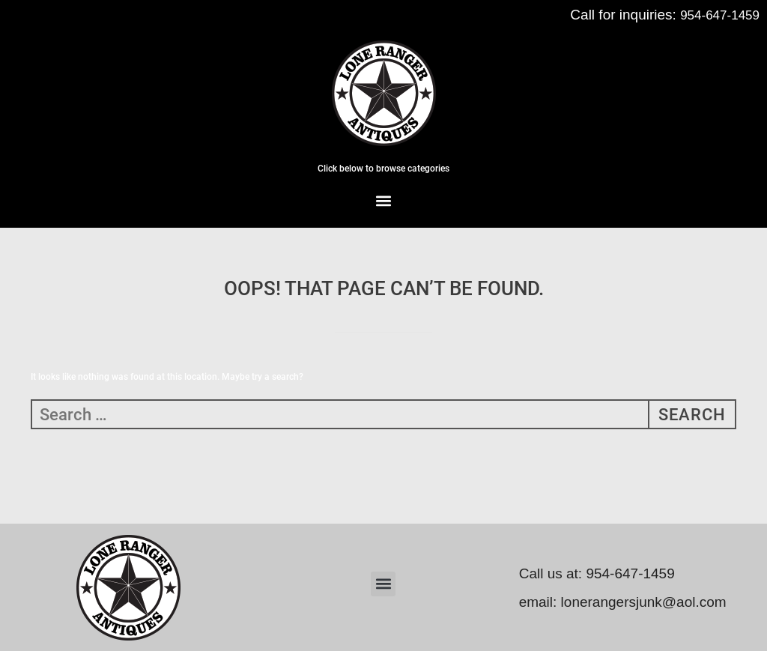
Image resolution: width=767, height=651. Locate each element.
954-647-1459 (720, 15)
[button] (384, 200)
